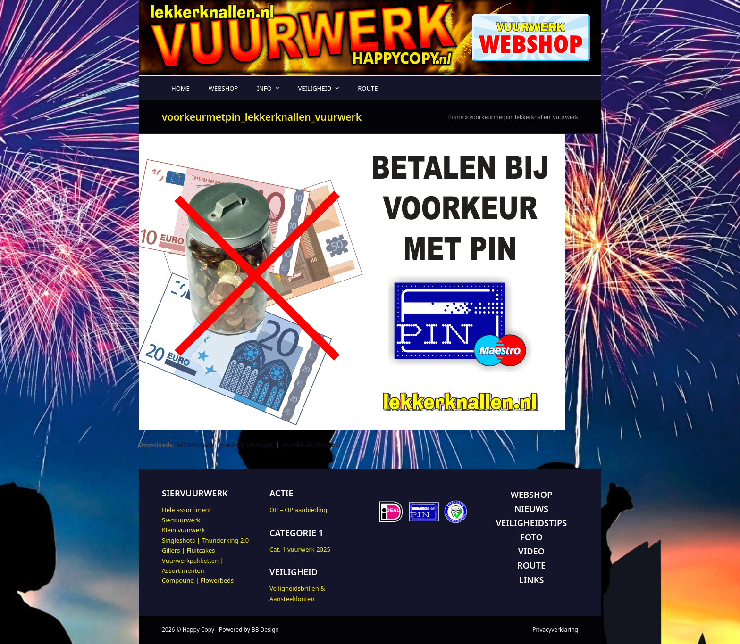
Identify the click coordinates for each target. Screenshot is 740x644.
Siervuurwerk (181, 520)
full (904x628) (195, 444)
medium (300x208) (248, 444)
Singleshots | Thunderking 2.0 (205, 540)
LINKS (531, 580)
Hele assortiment (186, 509)
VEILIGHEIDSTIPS (531, 522)
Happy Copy (198, 630)
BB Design (265, 630)
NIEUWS (531, 508)
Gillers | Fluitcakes (188, 550)
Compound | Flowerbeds (198, 580)
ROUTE (531, 565)
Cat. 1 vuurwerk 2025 (299, 549)
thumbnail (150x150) (311, 444)
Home (455, 117)
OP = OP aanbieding (298, 509)
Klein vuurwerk (183, 530)
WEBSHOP (532, 494)
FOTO (531, 537)
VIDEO (531, 551)
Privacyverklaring (555, 630)
